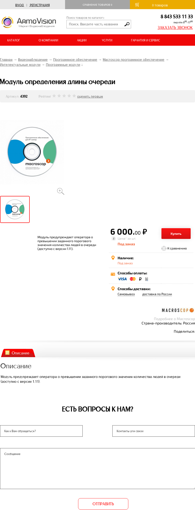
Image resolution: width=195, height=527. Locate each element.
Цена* (122, 238)
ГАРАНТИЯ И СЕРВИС (145, 40)
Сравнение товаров (97, 4)
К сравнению (177, 248)
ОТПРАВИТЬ (103, 503)
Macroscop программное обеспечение (133, 59)
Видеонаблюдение (33, 59)
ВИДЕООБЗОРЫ (63, 52)
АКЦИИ (82, 40)
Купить (176, 233)
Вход (19, 5)
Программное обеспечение (75, 59)
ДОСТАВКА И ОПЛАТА (22, 52)
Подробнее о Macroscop (174, 318)
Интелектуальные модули (20, 64)
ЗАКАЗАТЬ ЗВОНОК (175, 27)
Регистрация (40, 5)
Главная (6, 59)
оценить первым (90, 96)
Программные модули (63, 64)
